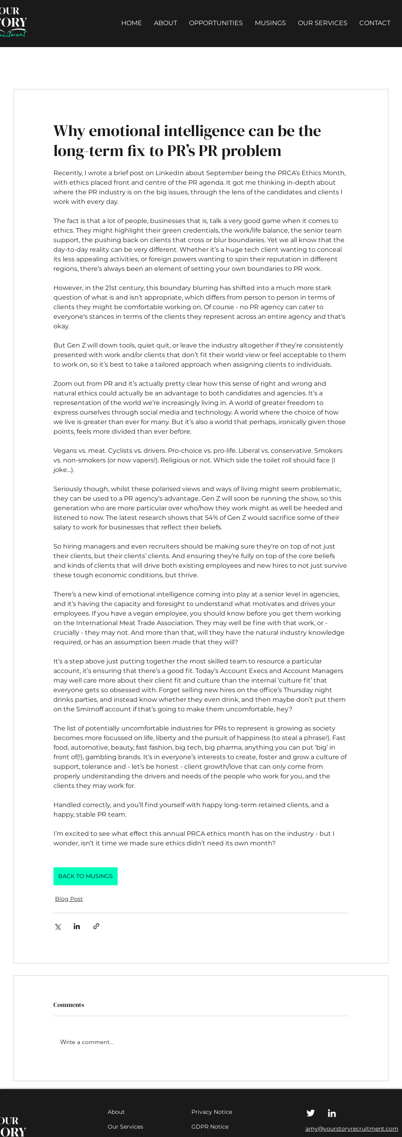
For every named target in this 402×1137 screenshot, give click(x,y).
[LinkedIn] (331, 1113)
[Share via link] (96, 926)
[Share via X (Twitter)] (57, 926)
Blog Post (69, 898)
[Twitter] (310, 1113)
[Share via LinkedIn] (77, 926)
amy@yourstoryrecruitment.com (351, 1128)
